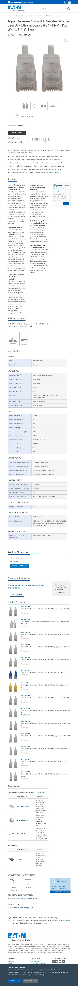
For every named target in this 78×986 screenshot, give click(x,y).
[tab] (28, 586)
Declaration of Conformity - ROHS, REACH (23, 899)
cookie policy (39, 975)
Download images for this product (21, 908)
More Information (30, 981)
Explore (66, 204)
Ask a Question (17, 595)
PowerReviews (35, 553)
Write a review (21, 125)
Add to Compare (14, 138)
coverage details (52, 173)
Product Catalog (19, 15)
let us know (63, 921)
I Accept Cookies (14, 981)
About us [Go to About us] (11, 961)
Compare (41, 792)
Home (9, 15)
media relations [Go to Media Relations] (35, 961)
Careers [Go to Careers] (10, 963)
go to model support (61, 892)
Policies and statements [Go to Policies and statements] (38, 963)
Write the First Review (19, 566)
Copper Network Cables (35, 15)
